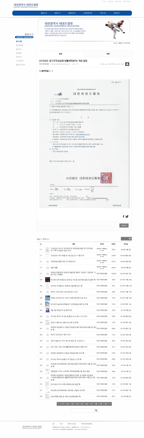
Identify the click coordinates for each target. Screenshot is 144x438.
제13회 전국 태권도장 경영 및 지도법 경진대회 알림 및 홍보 (72, 280)
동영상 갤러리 (20, 65)
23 (72, 404)
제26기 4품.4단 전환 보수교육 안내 (63, 322)
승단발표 (19, 53)
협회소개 (44, 13)
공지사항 (19, 41)
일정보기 (19, 49)
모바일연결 (118, 1)
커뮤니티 (103, 13)
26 (86, 404)
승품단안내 (72, 13)
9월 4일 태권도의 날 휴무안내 (61, 310)
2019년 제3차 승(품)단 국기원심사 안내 (65, 359)
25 (82, 404)
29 (101, 404)
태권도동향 (19, 45)
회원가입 (110, 1)
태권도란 (116, 13)
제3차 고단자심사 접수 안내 (61, 335)
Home (115, 43)
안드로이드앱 (126, 1)
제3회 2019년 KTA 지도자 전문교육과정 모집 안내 (69, 298)
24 (77, 404)
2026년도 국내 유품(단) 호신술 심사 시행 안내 (67, 255)
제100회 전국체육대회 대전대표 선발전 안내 (66, 390)
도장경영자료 (87, 13)
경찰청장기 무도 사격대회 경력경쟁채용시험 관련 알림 (70, 371)
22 (67, 404)
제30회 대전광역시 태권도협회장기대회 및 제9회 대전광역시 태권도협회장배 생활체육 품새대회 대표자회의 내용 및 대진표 (73, 377)
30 (106, 404)
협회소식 (57, 13)
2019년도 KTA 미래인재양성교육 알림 (64, 384)
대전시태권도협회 (44, 64)
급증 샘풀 (54, 268)
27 (91, 404)
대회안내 (19, 57)
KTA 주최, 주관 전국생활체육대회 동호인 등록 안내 (69, 347)
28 (96, 404)
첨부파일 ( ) (46, 71)
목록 (108, 54)
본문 (60, 54)
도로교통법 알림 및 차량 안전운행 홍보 (64, 396)
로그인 (104, 1)
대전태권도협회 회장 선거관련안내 (63, 261)
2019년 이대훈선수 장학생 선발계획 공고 (65, 286)
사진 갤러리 (20, 61)
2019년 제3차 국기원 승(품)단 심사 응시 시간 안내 (69, 316)
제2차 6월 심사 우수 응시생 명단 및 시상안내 (67, 341)
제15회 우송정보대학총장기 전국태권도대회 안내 (68, 304)
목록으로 (124, 225)
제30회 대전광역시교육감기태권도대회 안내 (66, 353)
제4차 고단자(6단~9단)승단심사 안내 (64, 292)
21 (63, 404)
